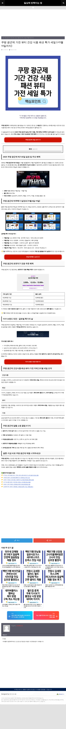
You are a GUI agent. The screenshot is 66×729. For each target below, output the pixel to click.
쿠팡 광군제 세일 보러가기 (33, 140)
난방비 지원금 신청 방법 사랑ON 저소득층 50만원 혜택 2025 (19, 480)
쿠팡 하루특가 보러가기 (33, 257)
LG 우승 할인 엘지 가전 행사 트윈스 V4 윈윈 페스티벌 (17, 482)
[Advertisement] (33, 24)
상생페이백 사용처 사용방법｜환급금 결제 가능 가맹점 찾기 (19, 487)
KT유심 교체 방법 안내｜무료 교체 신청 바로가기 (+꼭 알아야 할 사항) (22, 475)
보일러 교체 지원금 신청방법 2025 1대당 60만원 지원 (17, 484)
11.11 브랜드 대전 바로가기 (33, 362)
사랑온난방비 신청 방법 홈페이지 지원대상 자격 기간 (17, 477)
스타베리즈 (5, 49)
